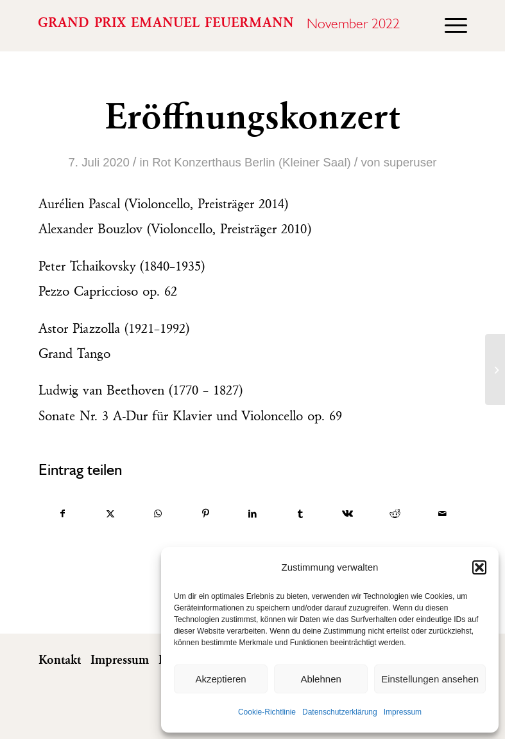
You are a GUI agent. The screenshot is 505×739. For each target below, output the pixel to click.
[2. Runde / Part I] (495, 369)
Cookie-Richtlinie (267, 712)
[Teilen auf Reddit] (395, 514)
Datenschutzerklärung (339, 712)
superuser (410, 162)
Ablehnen (320, 678)
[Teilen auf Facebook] (63, 514)
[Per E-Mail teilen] (442, 514)
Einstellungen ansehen (430, 678)
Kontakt (60, 660)
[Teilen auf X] (110, 514)
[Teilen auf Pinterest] (205, 514)
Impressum (403, 712)
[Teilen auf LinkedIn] (253, 514)
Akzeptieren (220, 678)
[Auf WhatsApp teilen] (158, 514)
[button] (479, 567)
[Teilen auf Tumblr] (300, 514)
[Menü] (449, 25)
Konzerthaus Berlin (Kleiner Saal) (262, 162)
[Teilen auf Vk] (347, 514)
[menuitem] (449, 25)
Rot (161, 162)
